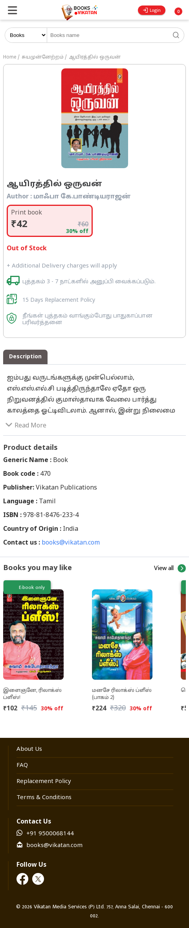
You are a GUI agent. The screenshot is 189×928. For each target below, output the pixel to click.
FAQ (22, 765)
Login (152, 10)
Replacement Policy (44, 781)
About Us (29, 749)
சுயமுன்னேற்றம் (43, 57)
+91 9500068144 (50, 834)
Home (10, 57)
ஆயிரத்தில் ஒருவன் (95, 57)
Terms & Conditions (44, 797)
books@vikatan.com (71, 543)
